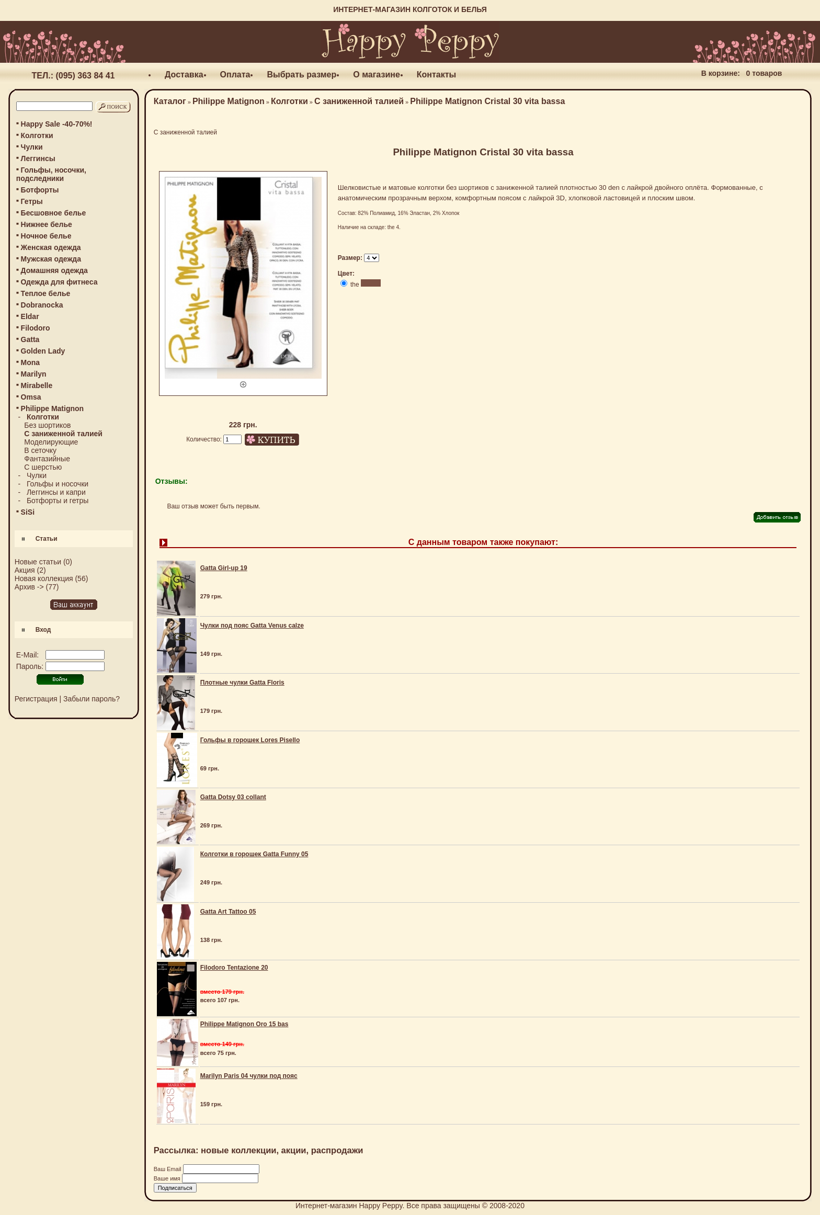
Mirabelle (37, 385)
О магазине (376, 74)
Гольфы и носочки (57, 484)
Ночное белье (46, 236)
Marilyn (34, 374)
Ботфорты (40, 190)
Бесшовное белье (53, 213)
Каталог (170, 101)
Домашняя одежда (54, 270)
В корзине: (720, 73)
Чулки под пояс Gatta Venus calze (252, 625)
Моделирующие (51, 442)
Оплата (235, 74)
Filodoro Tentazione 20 (234, 967)
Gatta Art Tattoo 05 (228, 911)
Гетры (32, 201)
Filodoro (35, 328)
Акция (25, 570)
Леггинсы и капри (56, 492)
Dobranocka (42, 305)
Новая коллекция (44, 578)
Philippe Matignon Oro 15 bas (244, 1024)
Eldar (30, 316)
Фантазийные (47, 459)
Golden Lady (43, 351)
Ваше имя (168, 1178)
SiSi (28, 512)
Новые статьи (38, 562)
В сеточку (40, 450)
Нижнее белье (46, 224)
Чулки (32, 147)
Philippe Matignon (228, 101)
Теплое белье (46, 293)
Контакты (436, 74)
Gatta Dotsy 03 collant (233, 797)
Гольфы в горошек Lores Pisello (250, 740)
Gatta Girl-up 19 (223, 568)
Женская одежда (51, 247)
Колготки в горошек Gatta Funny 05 (254, 854)
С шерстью (43, 467)
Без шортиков (47, 425)
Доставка (184, 74)
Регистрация (36, 699)
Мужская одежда (51, 259)
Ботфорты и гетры (57, 500)
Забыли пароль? (91, 699)
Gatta (30, 339)
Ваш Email (168, 1169)
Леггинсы (38, 158)
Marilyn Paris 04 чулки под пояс (249, 1076)
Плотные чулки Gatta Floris (242, 682)
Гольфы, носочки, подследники (51, 174)
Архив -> (29, 587)
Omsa (31, 397)
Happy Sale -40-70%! (57, 124)
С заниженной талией (359, 101)
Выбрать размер (301, 74)
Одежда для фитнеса (59, 282)
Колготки (37, 135)
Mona (30, 362)
